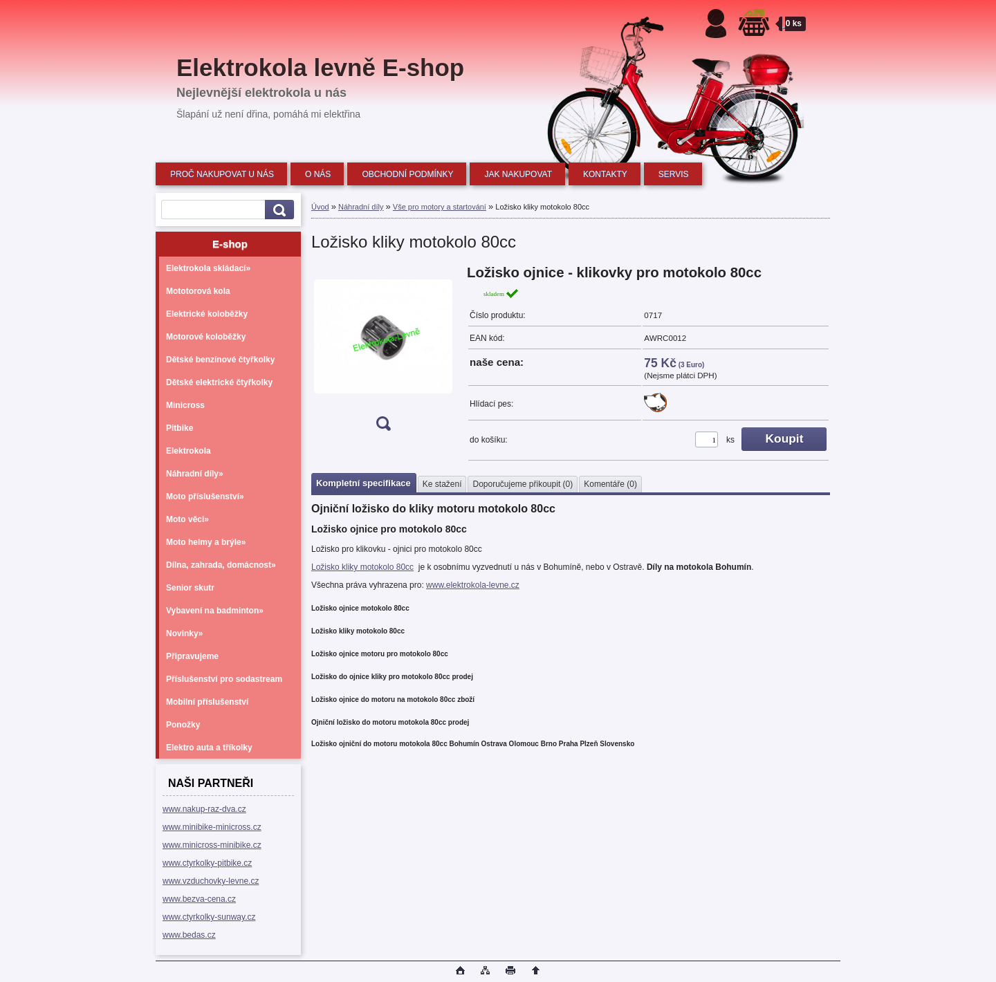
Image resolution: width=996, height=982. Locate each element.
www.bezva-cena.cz (199, 899)
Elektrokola (188, 451)
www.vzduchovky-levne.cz (211, 881)
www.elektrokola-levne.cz (472, 585)
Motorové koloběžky (206, 337)
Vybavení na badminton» (215, 610)
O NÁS (318, 174)
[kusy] (706, 439)
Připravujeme (192, 656)
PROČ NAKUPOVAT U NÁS (222, 174)
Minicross (185, 405)
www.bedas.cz (189, 935)
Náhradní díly (360, 207)
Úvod (320, 207)
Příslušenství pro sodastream (224, 679)
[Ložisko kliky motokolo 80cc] (383, 352)
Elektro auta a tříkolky (209, 747)
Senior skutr (190, 588)
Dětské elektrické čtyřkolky (219, 382)
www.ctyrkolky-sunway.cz (209, 917)
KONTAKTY (605, 174)
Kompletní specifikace (363, 483)
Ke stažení (442, 484)
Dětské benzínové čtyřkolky (220, 359)
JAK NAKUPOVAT (518, 174)
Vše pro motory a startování (439, 207)
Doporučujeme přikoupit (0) (522, 484)
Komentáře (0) (610, 484)
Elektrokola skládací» (208, 268)
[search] (277, 210)
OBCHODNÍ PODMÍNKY (407, 174)
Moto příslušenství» (205, 496)
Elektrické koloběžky (207, 314)
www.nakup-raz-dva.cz (204, 809)
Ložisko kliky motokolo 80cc (362, 567)
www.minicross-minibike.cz (212, 845)
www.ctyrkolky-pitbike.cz (207, 863)
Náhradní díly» (194, 474)
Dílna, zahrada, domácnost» (221, 565)
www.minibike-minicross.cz (212, 827)
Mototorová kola (198, 291)
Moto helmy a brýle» (206, 542)
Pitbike (179, 428)
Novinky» (184, 633)
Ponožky (183, 725)
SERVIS (673, 174)
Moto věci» (187, 519)
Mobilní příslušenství (207, 702)
